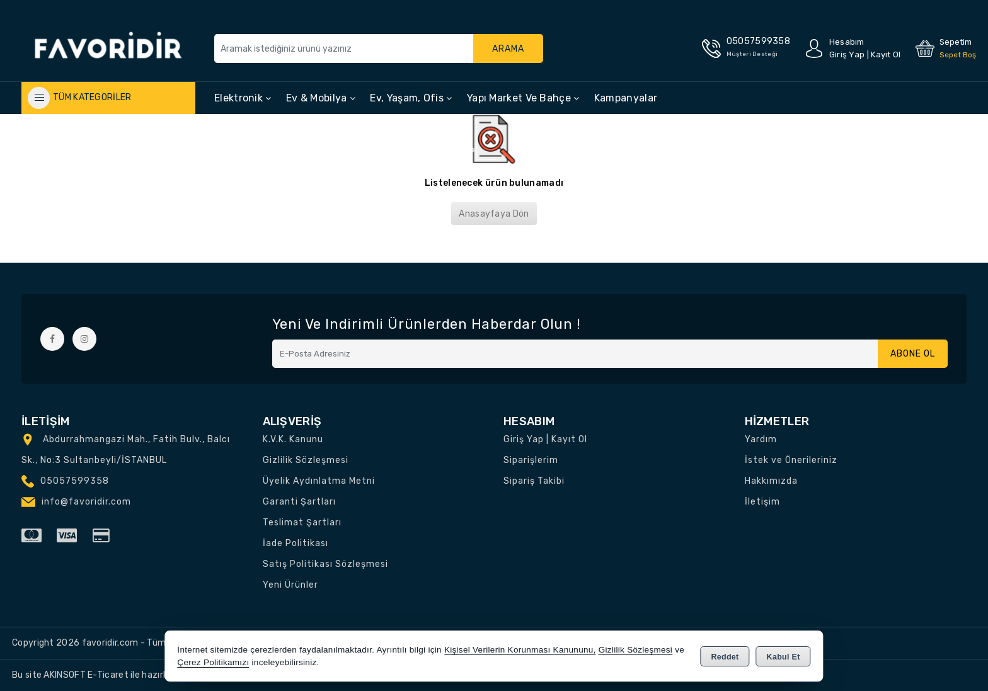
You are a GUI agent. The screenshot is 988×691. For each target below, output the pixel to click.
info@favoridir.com (86, 501)
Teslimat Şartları (302, 522)
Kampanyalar (625, 98)
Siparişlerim (530, 460)
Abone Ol (912, 353)
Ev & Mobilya (320, 98)
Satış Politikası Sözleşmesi (325, 564)
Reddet (724, 657)
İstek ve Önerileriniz (791, 460)
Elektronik (243, 98)
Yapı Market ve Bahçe (523, 98)
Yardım (761, 439)
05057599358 (74, 481)
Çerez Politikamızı (213, 662)
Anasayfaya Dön (494, 213)
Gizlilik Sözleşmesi (305, 460)
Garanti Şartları (299, 501)
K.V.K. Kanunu (293, 439)
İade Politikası (295, 543)
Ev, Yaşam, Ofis (411, 98)
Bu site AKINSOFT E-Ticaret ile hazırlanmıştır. (107, 675)
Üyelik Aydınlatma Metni (319, 481)
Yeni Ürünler (290, 585)
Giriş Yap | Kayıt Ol (545, 439)
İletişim (762, 501)
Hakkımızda (771, 481)
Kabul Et (783, 657)
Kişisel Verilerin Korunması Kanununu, (520, 649)
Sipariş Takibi (534, 481)
